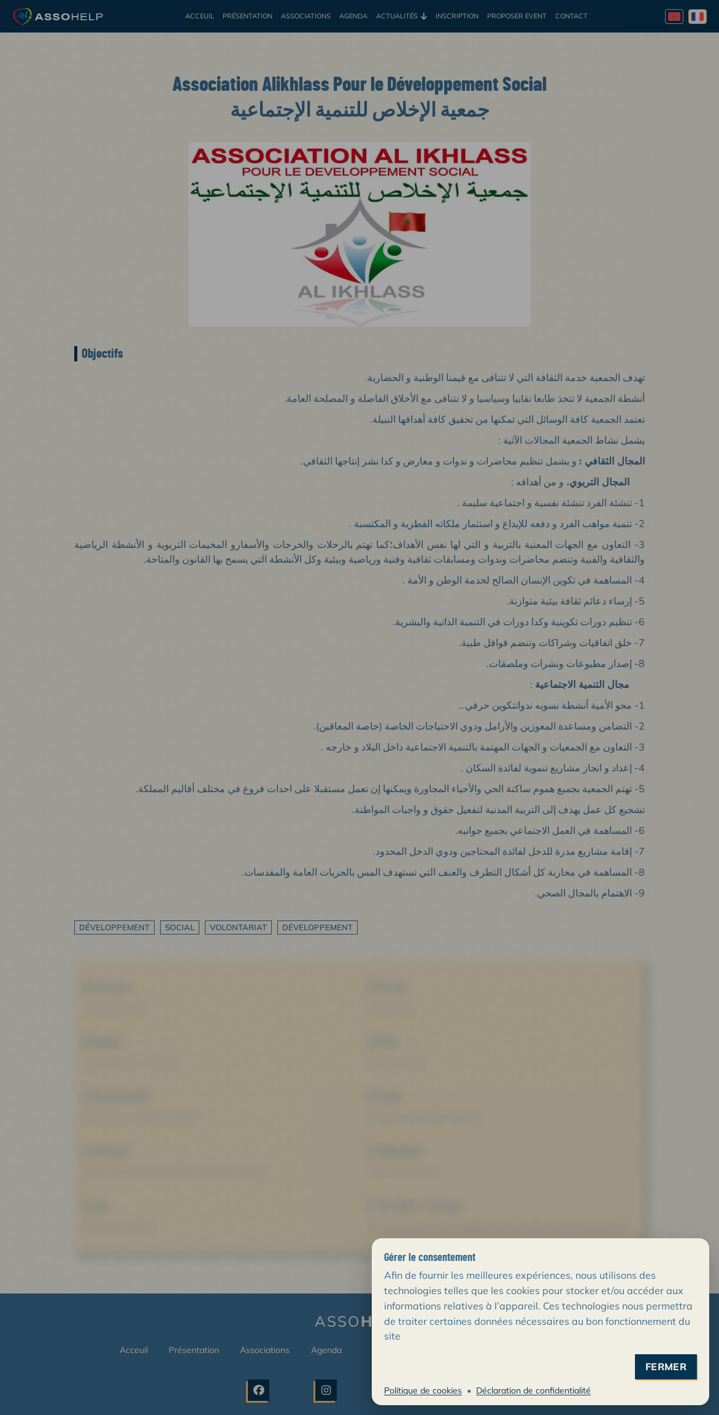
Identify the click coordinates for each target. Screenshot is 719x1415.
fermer (665, 1367)
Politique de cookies (423, 1390)
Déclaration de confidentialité (533, 1390)
